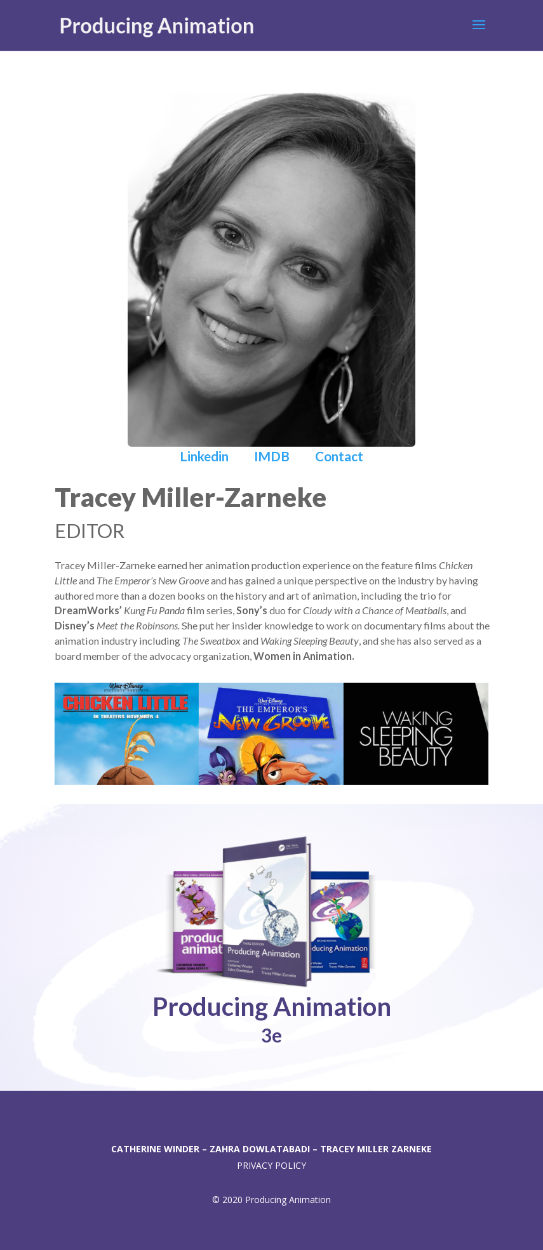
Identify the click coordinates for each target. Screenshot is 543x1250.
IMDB (271, 456)
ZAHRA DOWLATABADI (260, 1149)
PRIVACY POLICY (271, 1165)
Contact (339, 456)
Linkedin (205, 456)
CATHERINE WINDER (156, 1149)
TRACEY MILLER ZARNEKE (376, 1149)
